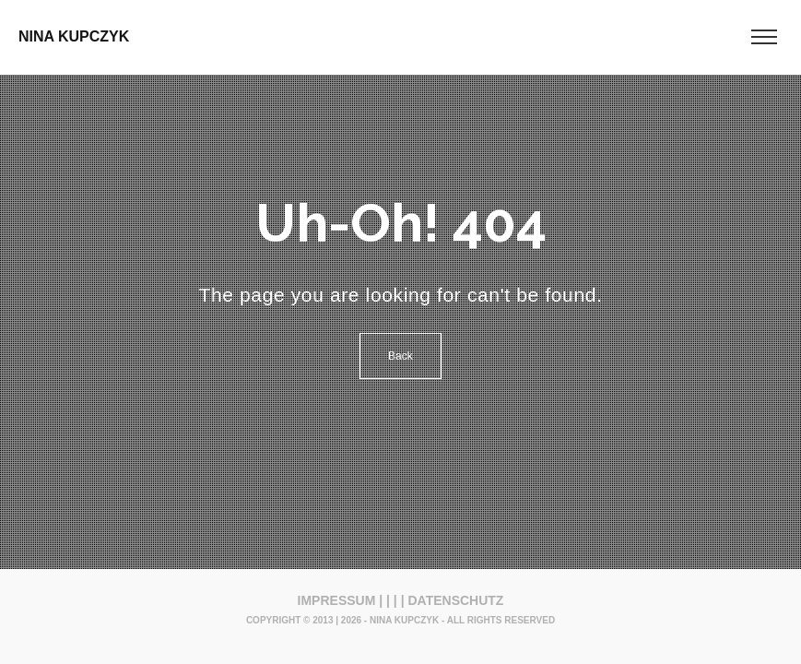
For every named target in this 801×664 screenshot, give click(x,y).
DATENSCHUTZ (455, 600)
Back (400, 356)
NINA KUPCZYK (73, 36)
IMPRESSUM (337, 600)
